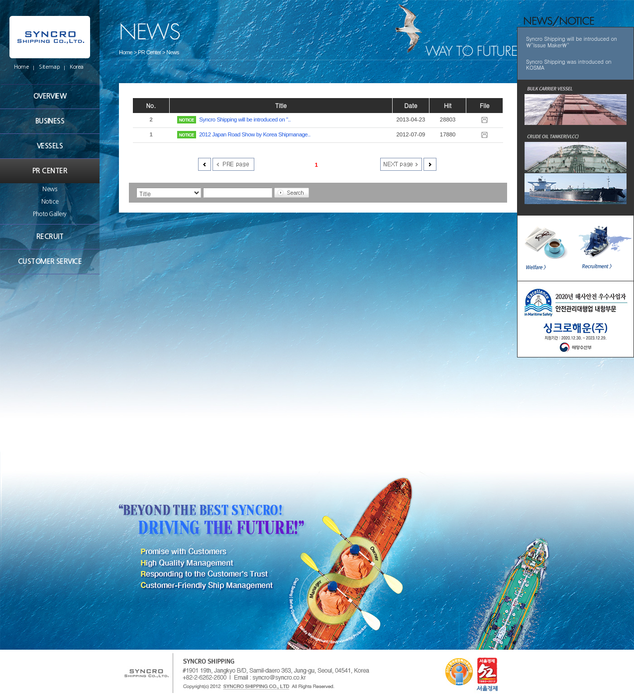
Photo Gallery (50, 214)
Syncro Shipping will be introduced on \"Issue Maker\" (571, 42)
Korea (77, 67)
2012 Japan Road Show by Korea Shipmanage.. (254, 134)
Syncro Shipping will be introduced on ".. (245, 119)
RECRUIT (49, 236)
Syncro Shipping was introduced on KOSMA (569, 65)
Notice (49, 202)
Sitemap (49, 67)
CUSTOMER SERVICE (50, 261)
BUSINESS (50, 120)
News (49, 189)
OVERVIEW (50, 96)
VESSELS (50, 145)
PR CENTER (49, 170)
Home (21, 67)
